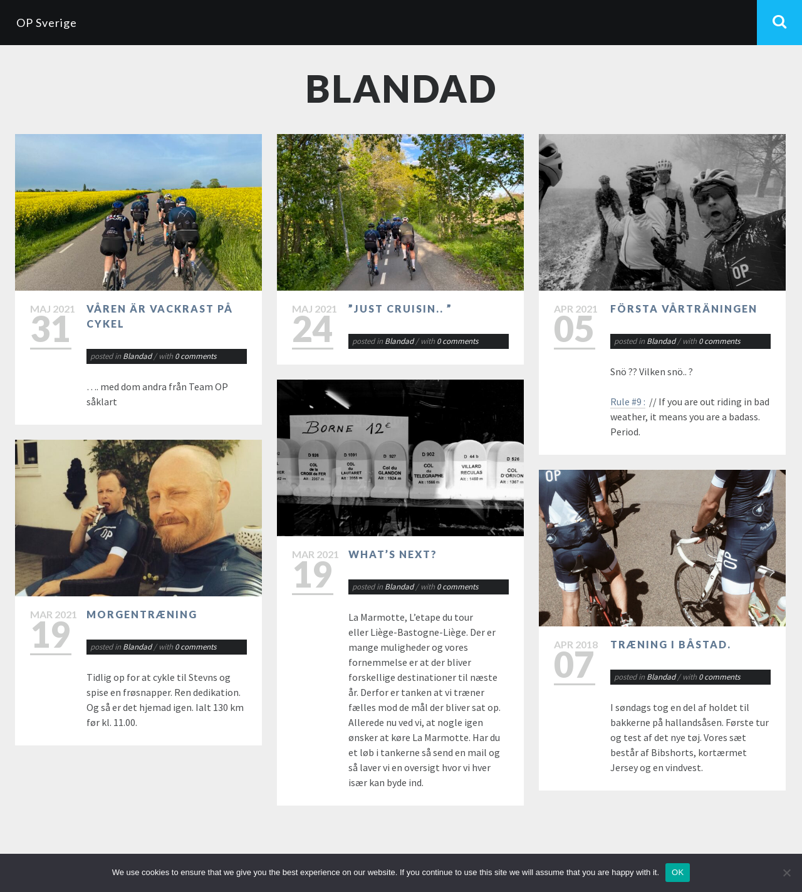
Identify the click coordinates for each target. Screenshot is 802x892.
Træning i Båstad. (670, 644)
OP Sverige (46, 22)
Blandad (137, 356)
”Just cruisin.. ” (400, 308)
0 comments (195, 356)
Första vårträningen (684, 308)
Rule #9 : (627, 401)
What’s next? (392, 554)
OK (678, 872)
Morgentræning (141, 614)
